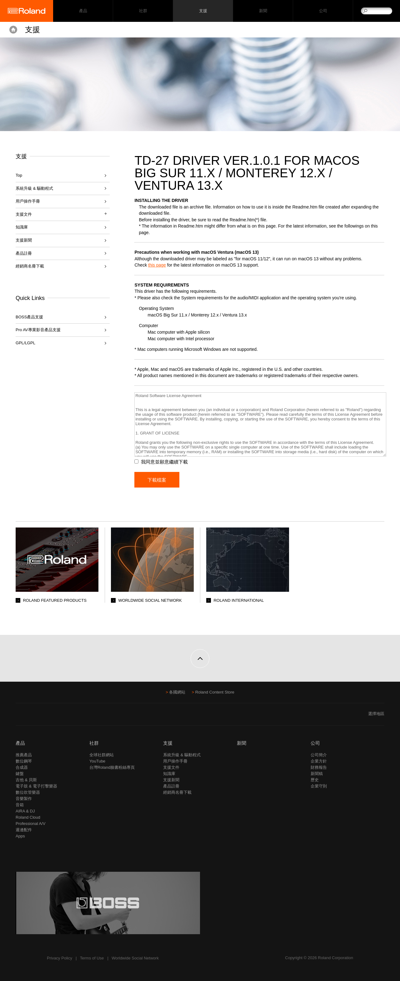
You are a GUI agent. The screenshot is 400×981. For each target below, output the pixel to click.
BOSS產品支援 (29, 317)
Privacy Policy (59, 958)
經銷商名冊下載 (30, 266)
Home (13, 29)
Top (19, 175)
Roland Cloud (28, 817)
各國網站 (177, 692)
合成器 (22, 767)
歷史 (315, 779)
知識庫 (22, 227)
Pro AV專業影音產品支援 (38, 329)
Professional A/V (30, 823)
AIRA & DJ (25, 811)
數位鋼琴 (24, 761)
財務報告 (319, 767)
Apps (20, 836)
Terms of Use (92, 958)
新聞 (263, 11)
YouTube (97, 761)
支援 (203, 11)
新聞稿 (317, 773)
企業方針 (319, 761)
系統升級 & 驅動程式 (34, 188)
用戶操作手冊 (28, 201)
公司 (323, 11)
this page (157, 264)
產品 (20, 743)
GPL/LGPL (25, 343)
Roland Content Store (214, 692)
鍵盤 (20, 773)
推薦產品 (24, 755)
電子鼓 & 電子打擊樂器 (36, 786)
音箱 (20, 804)
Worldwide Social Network (135, 958)
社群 (143, 11)
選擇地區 (376, 713)
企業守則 (319, 786)
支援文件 (171, 767)
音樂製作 (24, 798)
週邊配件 (24, 829)
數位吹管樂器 (28, 792)
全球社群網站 (101, 755)
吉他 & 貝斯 (26, 779)
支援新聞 (24, 240)
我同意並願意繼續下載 (164, 461)
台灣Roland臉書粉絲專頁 (112, 767)
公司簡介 (319, 755)
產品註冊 (24, 253)
